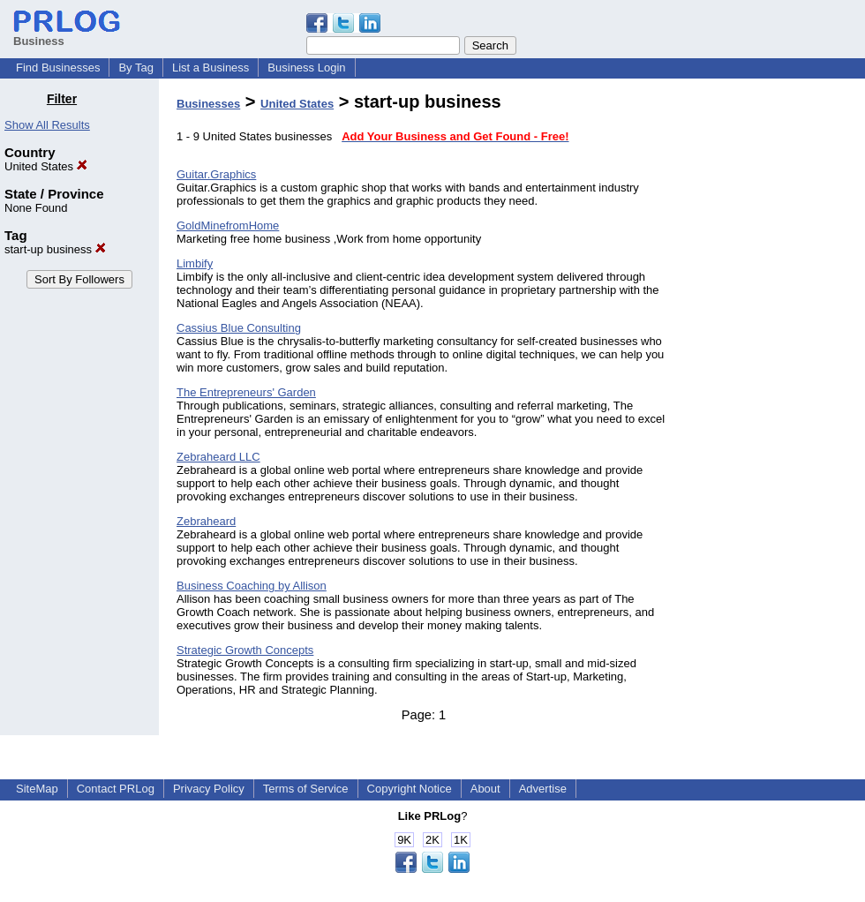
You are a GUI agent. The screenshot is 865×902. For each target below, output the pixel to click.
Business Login (306, 67)
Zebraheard (206, 521)
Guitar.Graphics (216, 174)
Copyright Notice (409, 788)
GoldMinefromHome (228, 225)
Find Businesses (58, 67)
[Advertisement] (775, 356)
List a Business (210, 67)
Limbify (195, 263)
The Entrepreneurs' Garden (246, 392)
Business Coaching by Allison (252, 585)
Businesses (208, 103)
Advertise (543, 788)
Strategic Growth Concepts (245, 650)
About (485, 788)
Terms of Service (306, 788)
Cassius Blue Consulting (239, 327)
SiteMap (37, 788)
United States (45, 166)
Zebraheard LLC (218, 456)
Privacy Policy (208, 788)
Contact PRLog (115, 788)
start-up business (55, 249)
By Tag (136, 67)
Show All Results (47, 125)
